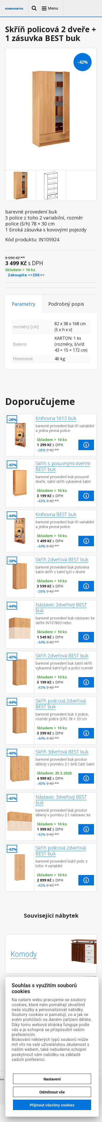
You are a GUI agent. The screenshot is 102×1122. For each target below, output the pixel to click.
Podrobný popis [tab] (66, 304)
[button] (34, 8)
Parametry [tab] (23, 304)
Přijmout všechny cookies (52, 1105)
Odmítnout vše (52, 1092)
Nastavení (51, 1079)
